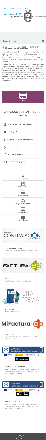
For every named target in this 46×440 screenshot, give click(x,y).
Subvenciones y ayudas (17, 162)
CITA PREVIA (9, 309)
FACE (7, 278)
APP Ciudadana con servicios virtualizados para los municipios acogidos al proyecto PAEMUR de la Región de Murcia (22, 371)
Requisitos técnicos (23, 439)
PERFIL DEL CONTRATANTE (14, 248)
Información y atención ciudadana (20, 124)
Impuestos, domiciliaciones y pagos (20, 139)
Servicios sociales (14, 147)
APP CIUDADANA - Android (15, 367)
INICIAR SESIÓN (9, 14)
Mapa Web (23, 436)
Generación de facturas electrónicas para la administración (21, 338)
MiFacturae (9, 334)
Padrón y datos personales (17, 132)
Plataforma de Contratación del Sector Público (22, 251)
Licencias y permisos (15, 154)
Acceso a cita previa (12, 311)
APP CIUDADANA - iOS (13, 402)
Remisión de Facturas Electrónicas (18, 281)
